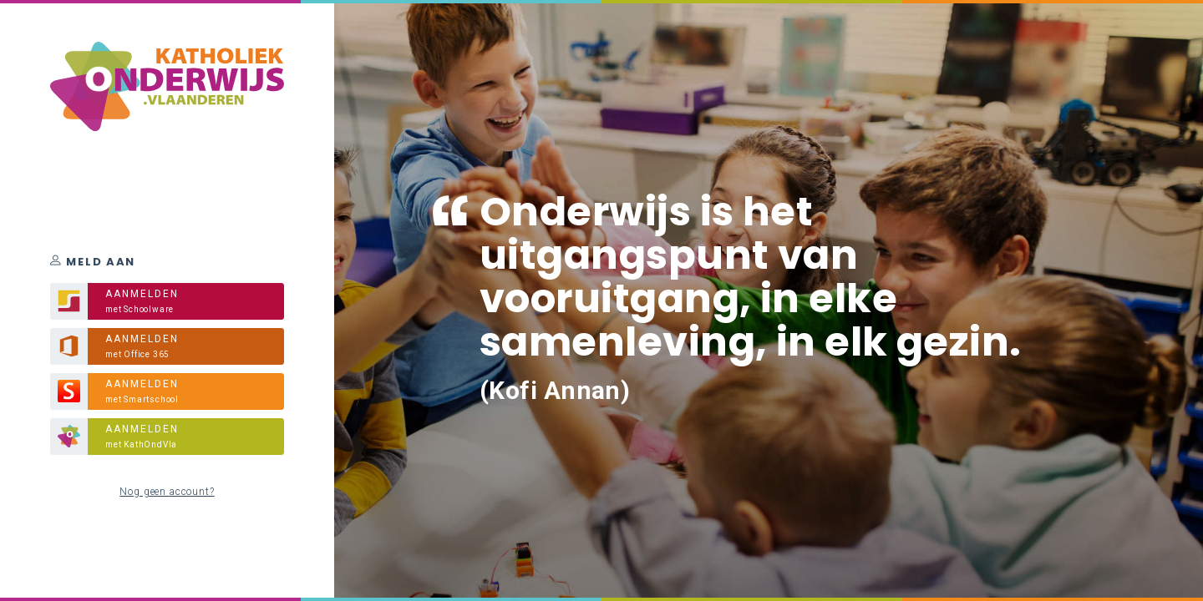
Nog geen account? (166, 491)
